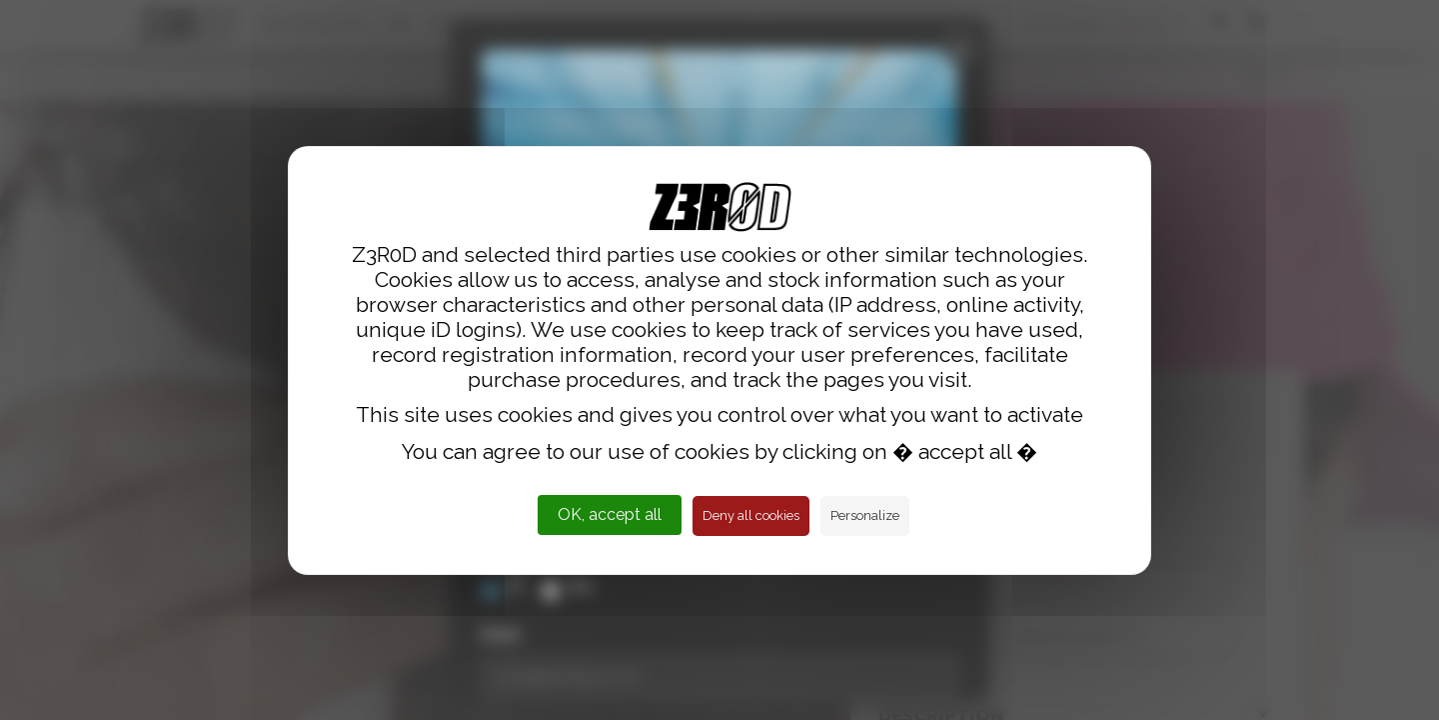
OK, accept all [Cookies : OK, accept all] (610, 514)
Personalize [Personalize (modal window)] (864, 515)
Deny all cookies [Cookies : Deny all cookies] (751, 515)
